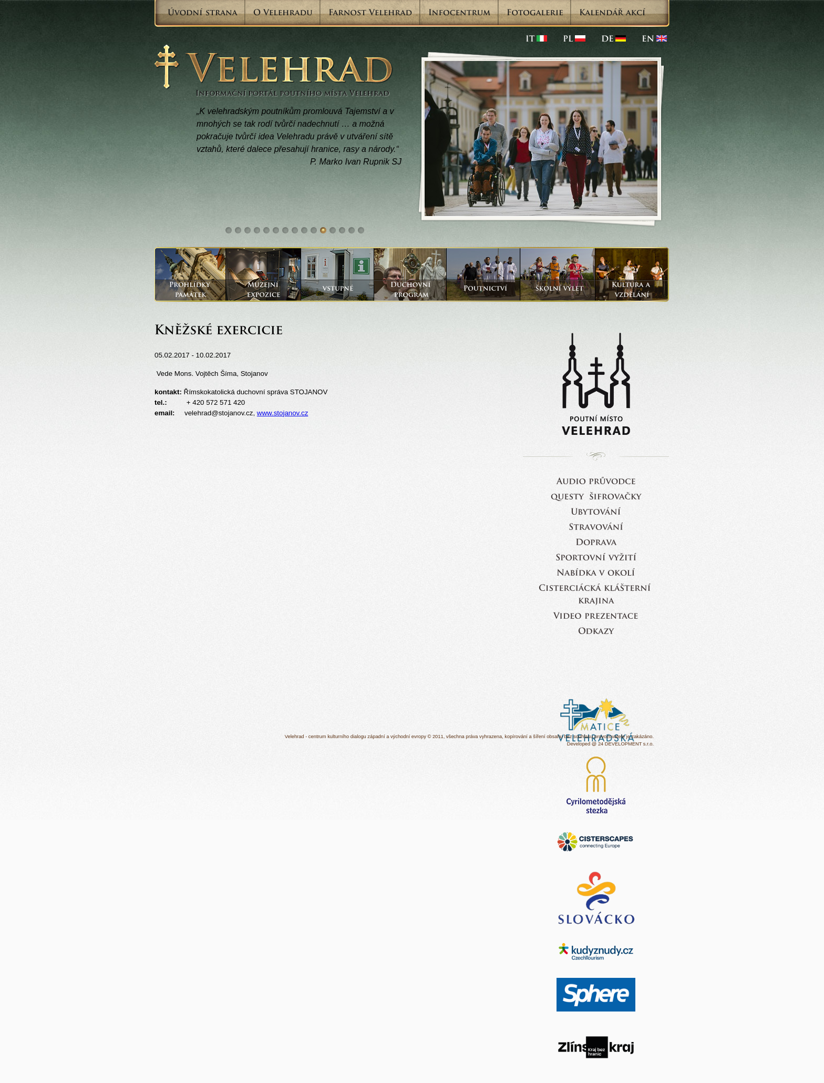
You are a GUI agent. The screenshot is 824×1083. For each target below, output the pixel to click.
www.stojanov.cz (282, 413)
